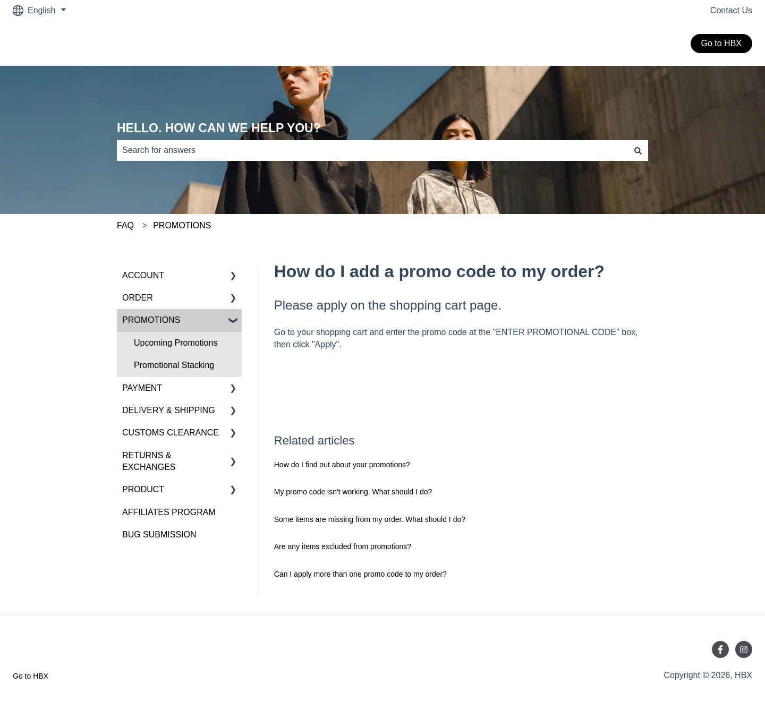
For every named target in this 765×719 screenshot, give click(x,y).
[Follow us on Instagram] (743, 649)
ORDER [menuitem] (137, 297)
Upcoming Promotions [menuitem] (175, 342)
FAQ (125, 225)
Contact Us (731, 10)
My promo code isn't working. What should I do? (353, 491)
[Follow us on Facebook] (720, 649)
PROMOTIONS (182, 225)
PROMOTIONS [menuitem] (151, 319)
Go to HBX (721, 43)
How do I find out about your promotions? (342, 464)
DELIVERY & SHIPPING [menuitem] (168, 410)
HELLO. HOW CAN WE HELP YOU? (219, 128)
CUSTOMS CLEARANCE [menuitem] (170, 432)
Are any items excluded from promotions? (342, 546)
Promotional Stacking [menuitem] (174, 365)
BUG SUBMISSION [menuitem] (159, 534)
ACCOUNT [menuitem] (143, 275)
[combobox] (372, 150)
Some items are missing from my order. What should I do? (369, 519)
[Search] (638, 150)
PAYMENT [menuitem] (142, 387)
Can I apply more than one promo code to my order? (360, 574)
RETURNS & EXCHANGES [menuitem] (148, 461)
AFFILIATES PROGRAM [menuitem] (169, 512)
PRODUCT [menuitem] (143, 489)
